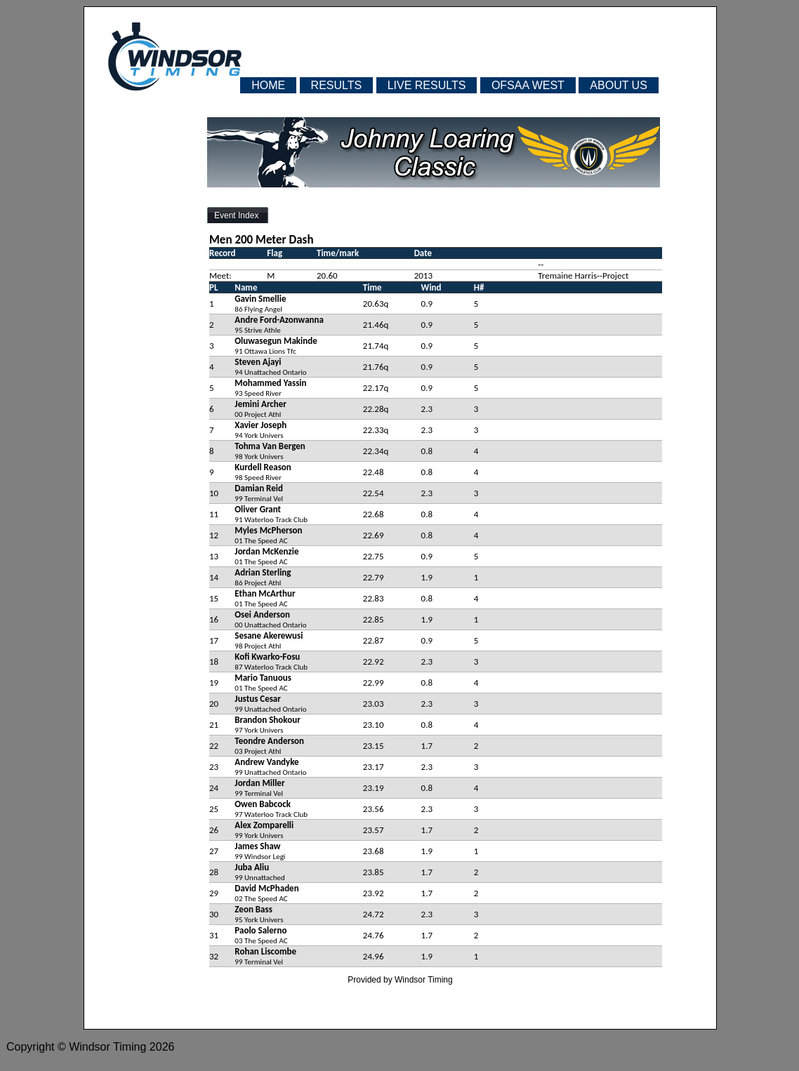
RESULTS (336, 85)
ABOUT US (618, 85)
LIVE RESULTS (427, 85)
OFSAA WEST (527, 85)
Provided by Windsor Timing (400, 980)
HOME (268, 85)
